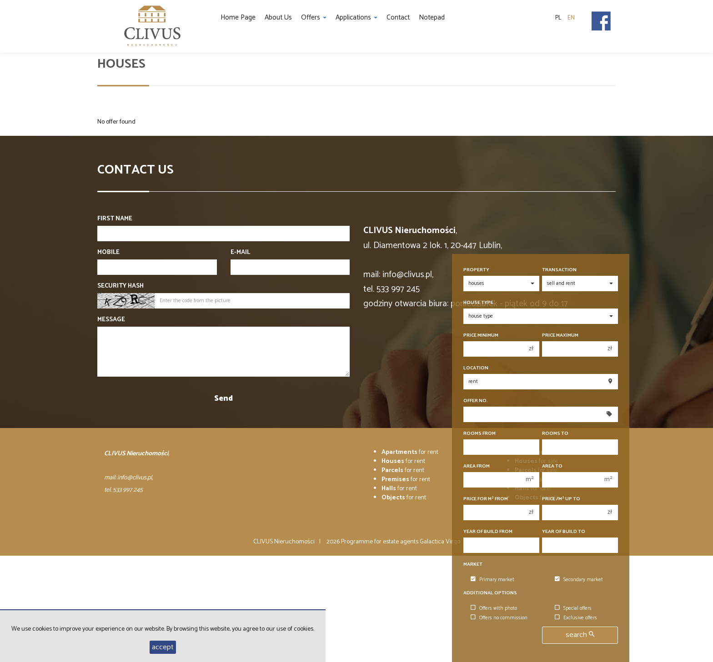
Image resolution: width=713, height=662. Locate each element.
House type (478, 302)
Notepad (432, 17)
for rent (410, 452)
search (580, 635)
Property (476, 270)
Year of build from (487, 531)
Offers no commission (499, 618)
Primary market (492, 580)
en (571, 18)
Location (475, 368)
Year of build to (563, 531)
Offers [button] (313, 17)
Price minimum (480, 335)
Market (472, 564)
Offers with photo (494, 608)
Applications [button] (356, 17)
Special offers (573, 608)
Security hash (120, 286)
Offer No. (475, 401)
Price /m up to (561, 499)
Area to (552, 466)
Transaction (559, 270)
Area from (476, 466)
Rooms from (479, 433)
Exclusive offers (576, 618)
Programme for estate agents (380, 542)
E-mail (240, 252)
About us (278, 17)
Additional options (490, 593)
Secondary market (579, 580)
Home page (238, 17)
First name (114, 219)
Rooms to (555, 433)
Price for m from (485, 499)
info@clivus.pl (407, 274)
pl (558, 18)
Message (111, 319)
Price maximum (560, 335)
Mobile (108, 252)
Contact (398, 17)
